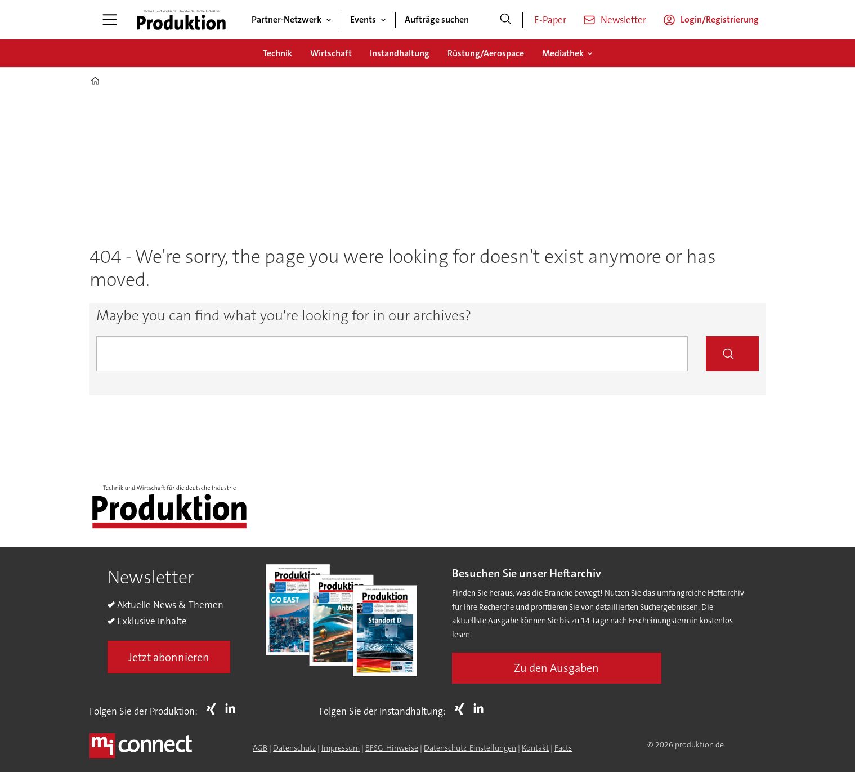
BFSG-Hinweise (391, 748)
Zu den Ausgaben (556, 668)
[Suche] (505, 19)
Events (363, 19)
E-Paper (550, 20)
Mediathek (563, 53)
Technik (277, 53)
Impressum (340, 748)
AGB (260, 748)
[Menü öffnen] (109, 20)
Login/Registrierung (720, 19)
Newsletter (623, 20)
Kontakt (535, 748)
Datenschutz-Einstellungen (470, 748)
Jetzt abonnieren (168, 657)
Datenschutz (294, 748)
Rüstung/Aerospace (485, 53)
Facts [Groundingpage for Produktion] (563, 748)
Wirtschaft (331, 53)
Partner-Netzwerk (286, 19)
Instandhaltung (399, 53)
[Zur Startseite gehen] (181, 20)
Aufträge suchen (437, 19)
